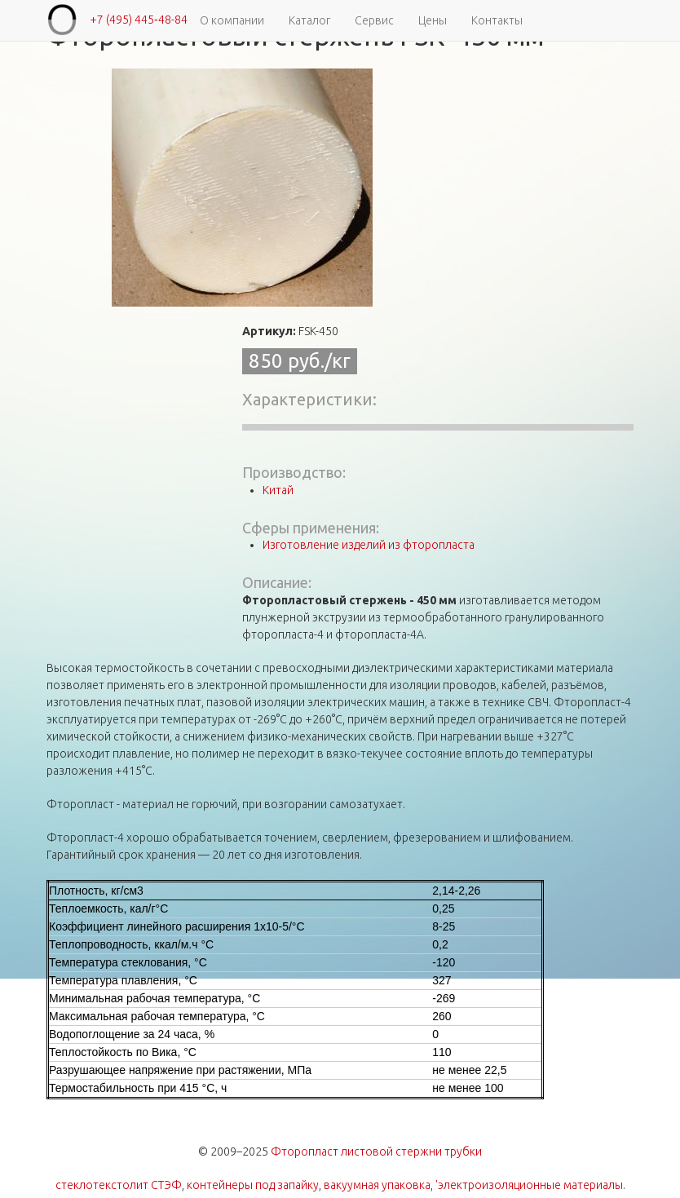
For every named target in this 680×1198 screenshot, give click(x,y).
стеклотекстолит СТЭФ (118, 1184)
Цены (432, 20)
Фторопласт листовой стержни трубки (376, 1151)
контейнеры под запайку (253, 1184)
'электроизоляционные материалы (529, 1184)
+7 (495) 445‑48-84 (139, 19)
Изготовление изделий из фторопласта (369, 544)
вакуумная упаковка (377, 1184)
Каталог (309, 20)
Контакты (497, 20)
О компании (232, 20)
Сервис (374, 20)
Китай (278, 490)
